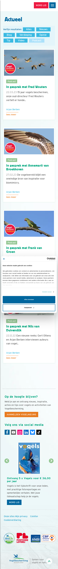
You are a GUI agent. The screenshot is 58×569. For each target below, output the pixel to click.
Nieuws (43, 29)
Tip (8, 40)
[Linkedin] (26, 432)
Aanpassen (29, 307)
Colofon (34, 516)
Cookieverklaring (12, 520)
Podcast (36, 40)
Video (21, 40)
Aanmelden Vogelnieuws (21, 414)
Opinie (43, 34)
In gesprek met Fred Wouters (26, 87)
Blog (9, 34)
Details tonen (47, 292)
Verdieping (25, 34)
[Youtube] (13, 432)
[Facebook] (7, 432)
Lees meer (11, 114)
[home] (15, 6)
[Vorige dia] (6, 484)
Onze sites (9, 516)
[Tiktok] (38, 432)
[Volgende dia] (51, 484)
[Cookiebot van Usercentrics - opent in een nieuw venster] (42, 259)
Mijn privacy (21, 516)
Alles (29, 29)
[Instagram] (19, 432)
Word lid (14, 502)
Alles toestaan (29, 299)
